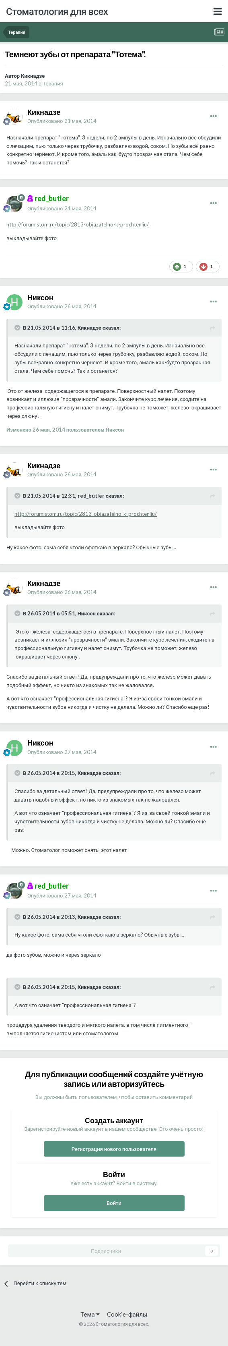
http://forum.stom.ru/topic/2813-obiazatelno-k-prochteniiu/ (77, 224)
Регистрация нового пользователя (114, 1149)
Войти (114, 1203)
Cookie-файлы (127, 1314)
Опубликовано (62, 121)
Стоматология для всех (57, 11)
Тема (89, 1314)
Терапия (53, 83)
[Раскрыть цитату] (18, 327)
